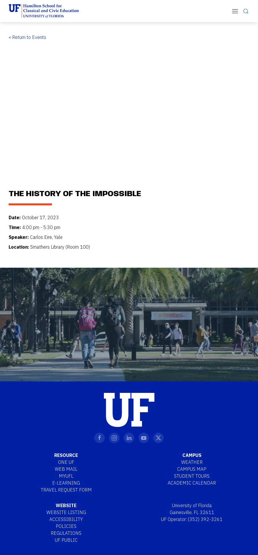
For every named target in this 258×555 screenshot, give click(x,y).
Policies (66, 526)
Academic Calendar (192, 483)
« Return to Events (27, 37)
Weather (192, 462)
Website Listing (66, 512)
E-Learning (66, 483)
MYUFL (66, 476)
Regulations (66, 533)
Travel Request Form (66, 490)
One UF (66, 462)
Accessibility (66, 519)
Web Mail (66, 469)
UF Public (66, 540)
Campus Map (191, 469)
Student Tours (192, 476)
